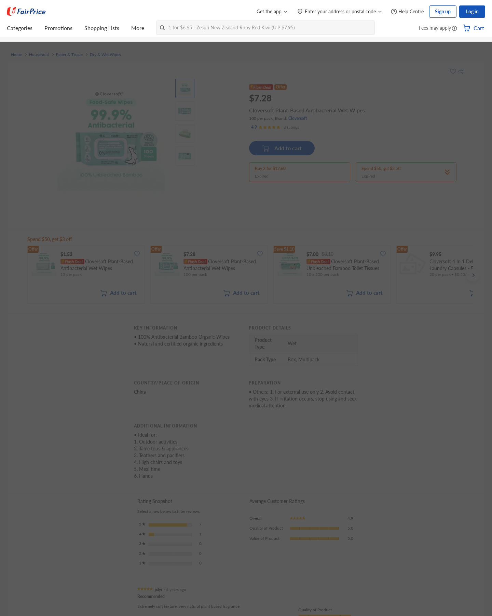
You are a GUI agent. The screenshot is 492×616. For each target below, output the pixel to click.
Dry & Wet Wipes (105, 55)
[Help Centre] (407, 12)
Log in (472, 11)
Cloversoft (297, 118)
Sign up (443, 11)
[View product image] (185, 88)
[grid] (250, 275)
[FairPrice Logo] (26, 11)
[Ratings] (275, 127)
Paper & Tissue (69, 55)
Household (39, 55)
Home (16, 55)
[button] (454, 29)
